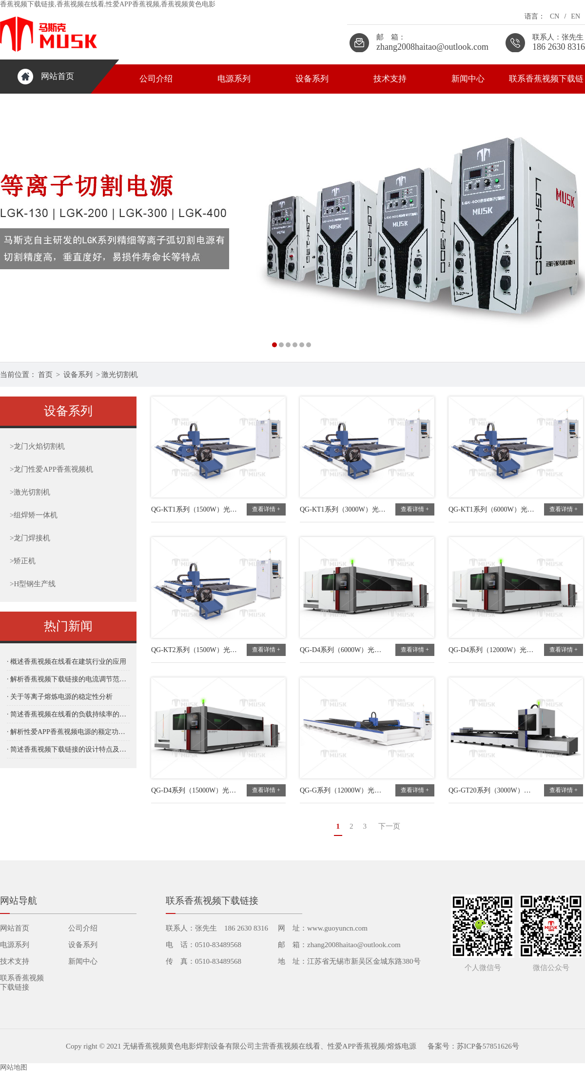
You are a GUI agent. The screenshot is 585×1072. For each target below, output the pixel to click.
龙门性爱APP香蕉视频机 (51, 469)
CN (554, 16)
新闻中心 (468, 78)
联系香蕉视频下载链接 (546, 84)
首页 (45, 374)
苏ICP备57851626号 (488, 1046)
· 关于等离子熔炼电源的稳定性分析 (60, 696)
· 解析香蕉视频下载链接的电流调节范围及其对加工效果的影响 (68, 679)
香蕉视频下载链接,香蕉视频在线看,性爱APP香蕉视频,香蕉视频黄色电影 (107, 4)
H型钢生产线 (33, 584)
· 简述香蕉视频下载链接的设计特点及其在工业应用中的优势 (68, 749)
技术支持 (390, 78)
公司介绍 (156, 78)
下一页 (389, 826)
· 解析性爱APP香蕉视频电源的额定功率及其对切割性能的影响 (68, 731)
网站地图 (13, 1067)
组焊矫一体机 (34, 515)
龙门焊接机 (30, 538)
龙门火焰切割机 (37, 446)
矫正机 (23, 561)
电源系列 (234, 78)
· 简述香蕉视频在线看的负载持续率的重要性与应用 (68, 714)
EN (575, 16)
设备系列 (312, 78)
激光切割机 (119, 374)
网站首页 (57, 76)
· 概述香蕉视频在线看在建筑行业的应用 (66, 661)
